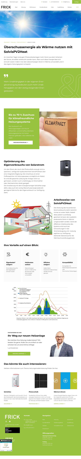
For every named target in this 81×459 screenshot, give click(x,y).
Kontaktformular (58, 425)
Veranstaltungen (14, 1)
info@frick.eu (65, 1)
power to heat (31, 42)
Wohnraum (33, 7)
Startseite (6, 42)
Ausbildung (61, 7)
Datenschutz (70, 425)
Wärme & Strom (21, 42)
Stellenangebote (58, 422)
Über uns (22, 1)
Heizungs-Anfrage (18, 353)
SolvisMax (7, 392)
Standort (44, 1)
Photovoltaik (33, 392)
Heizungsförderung (20, 142)
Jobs (52, 7)
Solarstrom (70, 419)
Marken (70, 7)
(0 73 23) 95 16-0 (54, 1)
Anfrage (76, 1)
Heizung (23, 7)
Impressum (46, 428)
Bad (16, 7)
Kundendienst (43, 7)
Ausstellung (4, 1)
